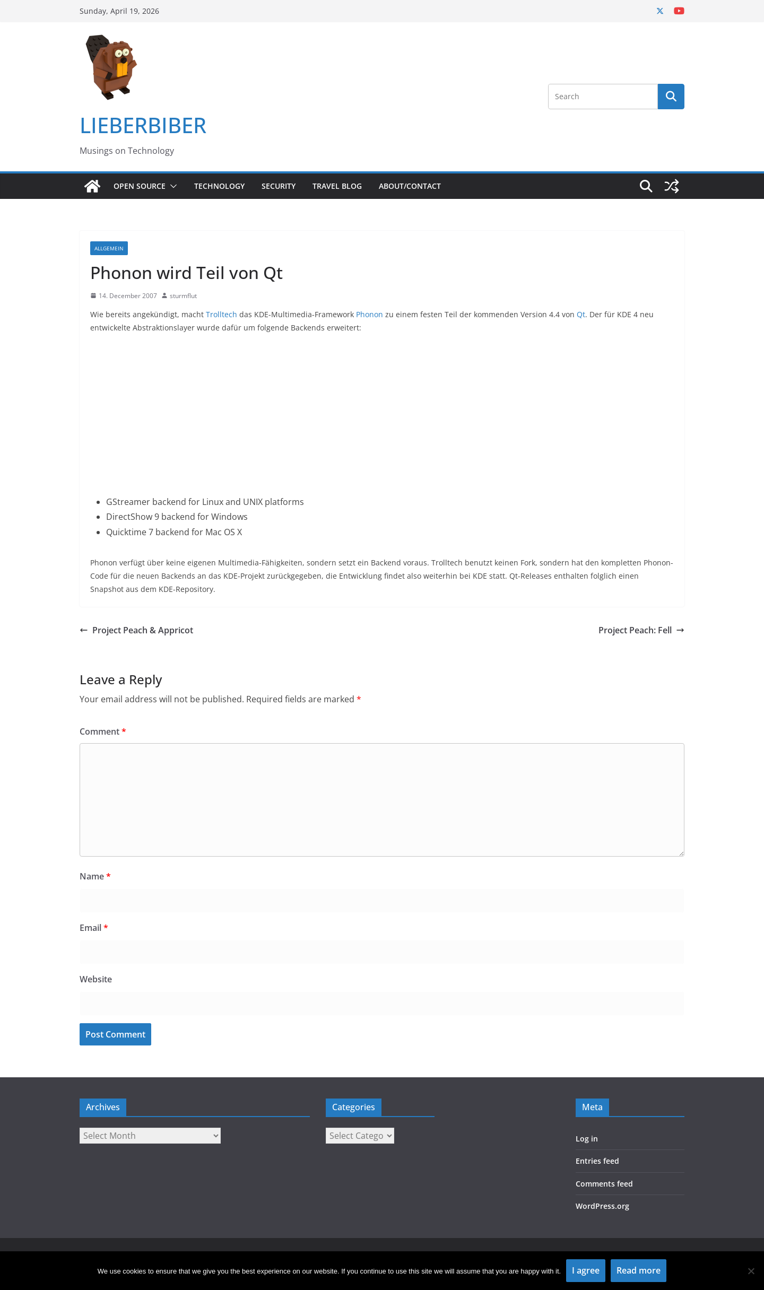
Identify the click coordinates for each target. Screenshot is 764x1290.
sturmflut (183, 295)
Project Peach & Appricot (136, 630)
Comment (103, 731)
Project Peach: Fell (641, 630)
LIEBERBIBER (143, 125)
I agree (586, 1270)
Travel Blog (337, 186)
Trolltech (221, 314)
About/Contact (410, 186)
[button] (171, 186)
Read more (639, 1270)
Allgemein (109, 248)
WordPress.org (602, 1206)
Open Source (140, 186)
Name (95, 876)
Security (279, 186)
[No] (750, 1271)
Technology (219, 186)
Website (96, 979)
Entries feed (597, 1161)
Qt (581, 314)
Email (94, 928)
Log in (587, 1139)
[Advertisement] (382, 420)
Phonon (369, 314)
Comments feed (604, 1184)
